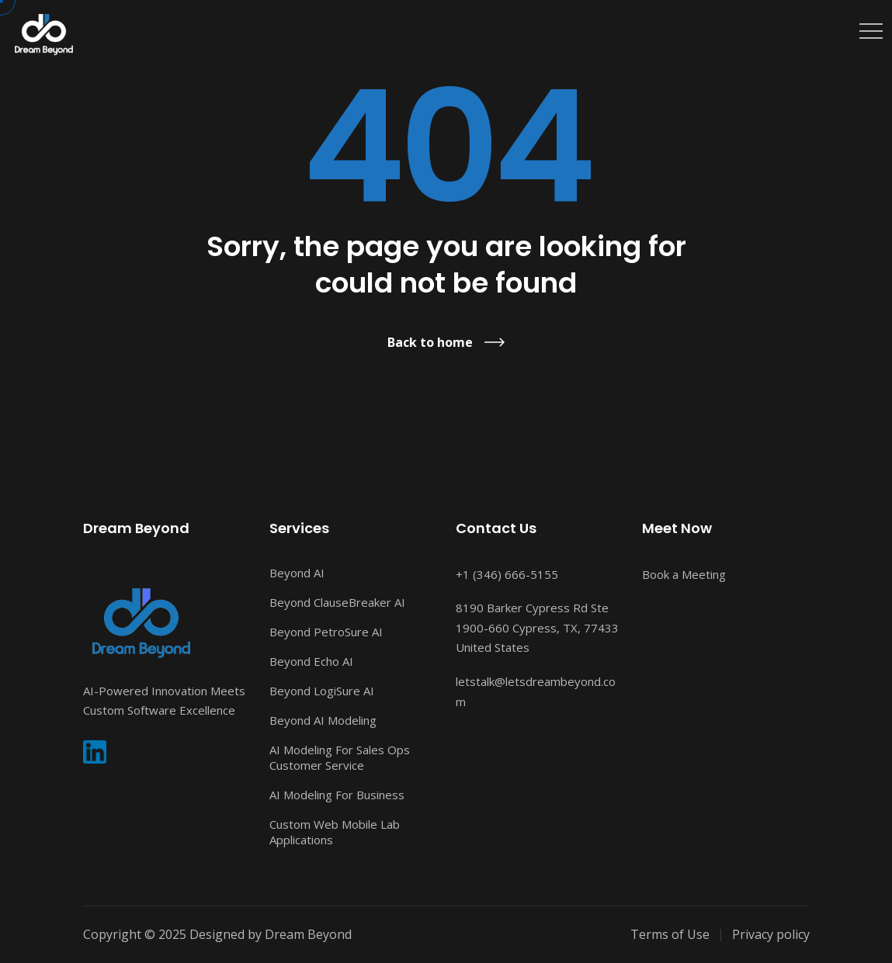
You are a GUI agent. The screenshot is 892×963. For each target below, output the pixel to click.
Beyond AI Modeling (323, 720)
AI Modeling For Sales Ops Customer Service (339, 757)
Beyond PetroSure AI (326, 631)
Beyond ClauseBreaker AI (337, 602)
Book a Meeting (684, 574)
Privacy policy (771, 934)
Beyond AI (297, 572)
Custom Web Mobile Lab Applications (334, 831)
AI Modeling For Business (336, 794)
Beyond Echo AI (311, 661)
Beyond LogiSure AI (321, 690)
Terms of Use (670, 934)
